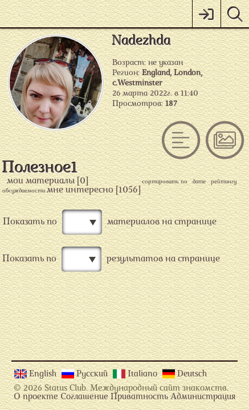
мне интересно (80, 190)
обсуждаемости (23, 191)
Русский (93, 374)
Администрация (202, 397)
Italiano (144, 374)
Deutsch (192, 374)
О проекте (36, 397)
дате (199, 182)
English (44, 374)
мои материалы (41, 181)
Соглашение (84, 397)
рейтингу (223, 182)
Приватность (139, 397)
